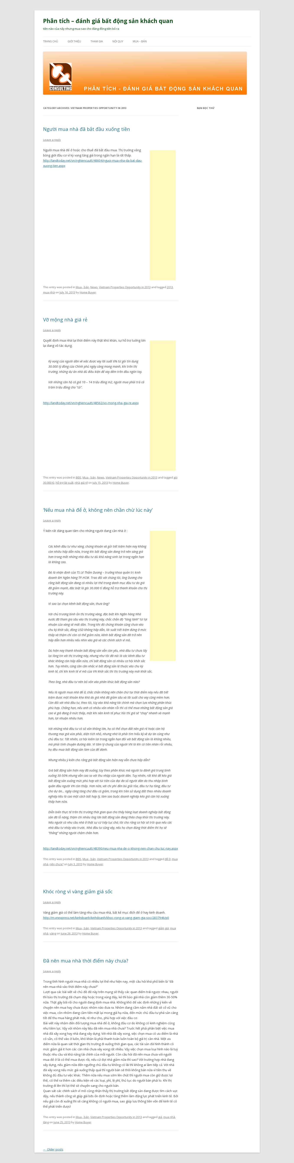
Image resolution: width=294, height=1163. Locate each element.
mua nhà (49, 292)
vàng (53, 933)
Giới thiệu (74, 41)
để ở (168, 859)
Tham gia (97, 41)
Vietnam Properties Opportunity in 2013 (125, 287)
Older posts (53, 1149)
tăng (46, 1122)
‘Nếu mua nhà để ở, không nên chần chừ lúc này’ (98, 510)
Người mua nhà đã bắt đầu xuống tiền (86, 129)
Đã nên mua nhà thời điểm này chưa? (85, 960)
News (94, 287)
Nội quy (117, 41)
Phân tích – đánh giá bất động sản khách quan (108, 21)
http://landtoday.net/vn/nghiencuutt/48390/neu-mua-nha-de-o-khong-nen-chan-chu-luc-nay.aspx (110, 848)
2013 (170, 287)
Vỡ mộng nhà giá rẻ (65, 319)
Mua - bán (82, 287)
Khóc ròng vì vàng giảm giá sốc (77, 891)
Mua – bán (140, 41)
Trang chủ (50, 41)
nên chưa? (56, 864)
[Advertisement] (163, 215)
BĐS (78, 477)
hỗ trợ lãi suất (64, 483)
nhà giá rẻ (81, 483)
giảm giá (163, 928)
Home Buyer (88, 292)
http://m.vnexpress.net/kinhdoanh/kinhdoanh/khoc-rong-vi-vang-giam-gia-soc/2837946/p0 (106, 918)
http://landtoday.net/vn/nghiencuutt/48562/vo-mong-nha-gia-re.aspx (91, 403)
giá (160, 1117)
